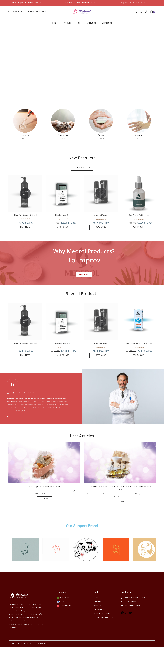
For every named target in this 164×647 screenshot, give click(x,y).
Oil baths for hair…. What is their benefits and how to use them (120, 488)
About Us (91, 23)
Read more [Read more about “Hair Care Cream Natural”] (25, 227)
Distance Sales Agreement (104, 617)
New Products (82, 168)
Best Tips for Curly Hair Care (44, 487)
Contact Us (107, 23)
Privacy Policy (99, 610)
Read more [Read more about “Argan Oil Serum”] (101, 227)
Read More (44, 499)
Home (55, 23)
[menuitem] (68, 597)
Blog (79, 23)
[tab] (82, 167)
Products (67, 23)
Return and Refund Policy (103, 614)
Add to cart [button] (63, 227)
